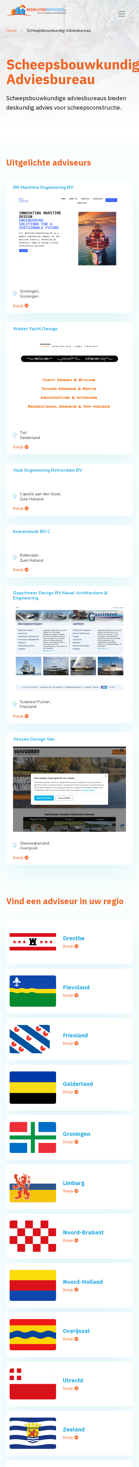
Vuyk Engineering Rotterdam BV (47, 470)
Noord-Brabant (83, 1232)
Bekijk (21, 306)
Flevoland (76, 987)
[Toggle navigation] (121, 14)
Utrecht (73, 1380)
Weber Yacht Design (35, 329)
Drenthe (74, 938)
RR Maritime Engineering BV (43, 187)
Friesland (75, 1035)
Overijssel (76, 1331)
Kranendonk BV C (31, 531)
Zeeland (74, 1429)
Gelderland (78, 1084)
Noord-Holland (83, 1282)
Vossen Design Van (34, 739)
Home (11, 30)
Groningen (76, 1134)
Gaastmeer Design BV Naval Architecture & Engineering (60, 595)
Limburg (73, 1183)
